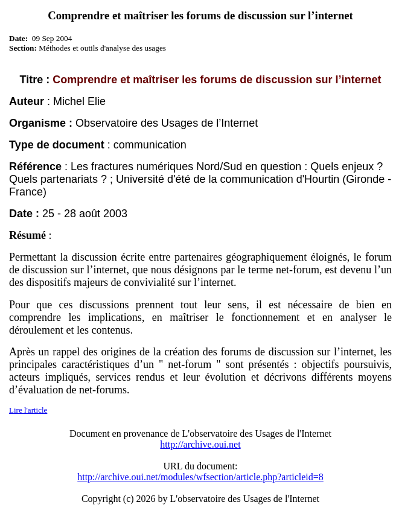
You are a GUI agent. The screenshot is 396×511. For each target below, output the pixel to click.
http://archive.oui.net (200, 444)
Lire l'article (28, 409)
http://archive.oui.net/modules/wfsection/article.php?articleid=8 (200, 477)
